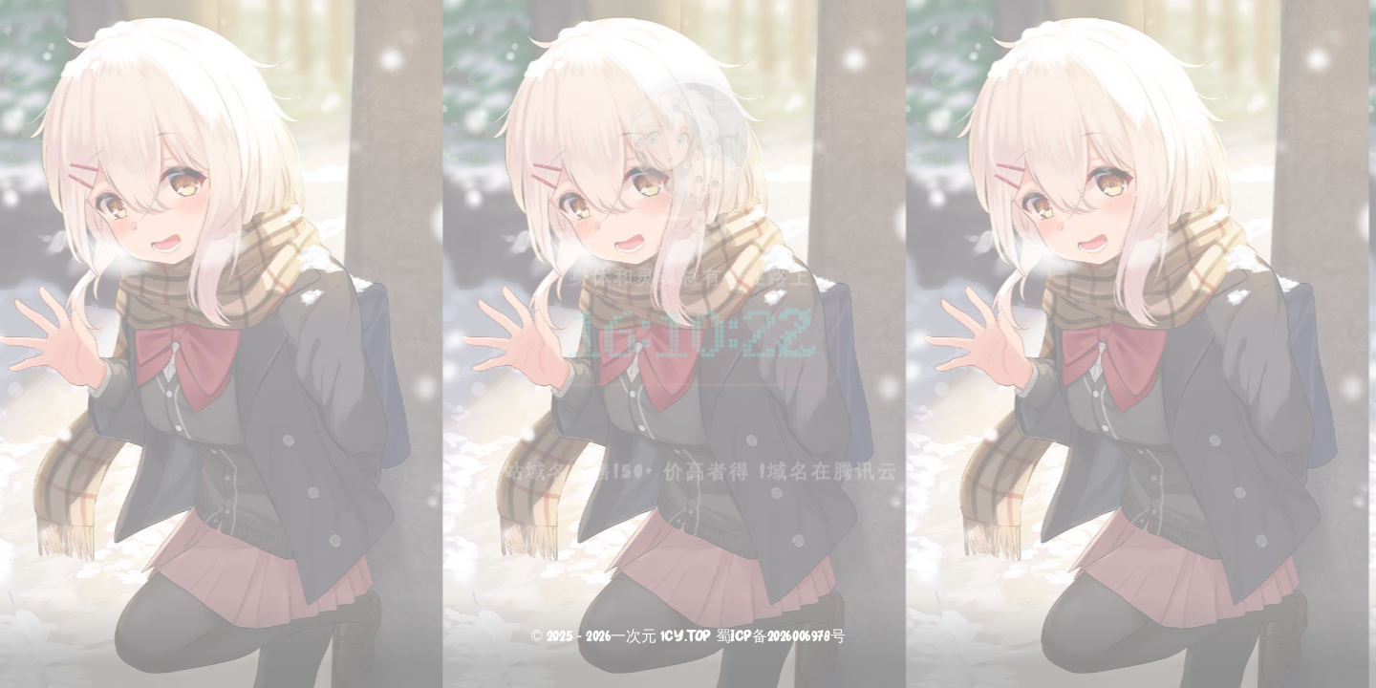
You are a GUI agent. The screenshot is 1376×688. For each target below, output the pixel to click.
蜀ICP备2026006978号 (781, 637)
